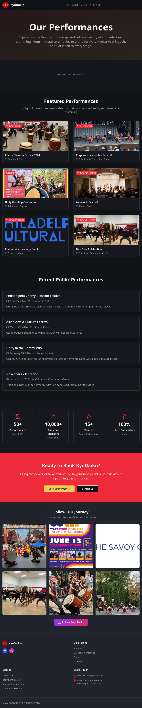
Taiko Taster (8, 675)
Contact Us (95, 5)
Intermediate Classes (13, 684)
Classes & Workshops (84, 652)
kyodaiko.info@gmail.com (90, 675)
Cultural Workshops (12, 688)
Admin (78, 661)
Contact (77, 657)
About (75, 5)
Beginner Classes (11, 679)
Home (66, 5)
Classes (84, 5)
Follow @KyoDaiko (71, 622)
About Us (78, 648)
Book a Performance (59, 488)
